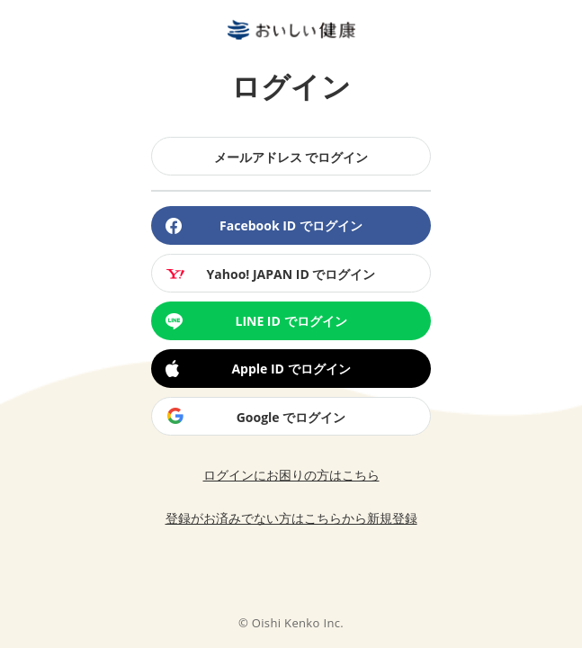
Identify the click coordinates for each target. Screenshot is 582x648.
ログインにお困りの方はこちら (291, 474)
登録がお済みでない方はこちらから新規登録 (291, 517)
